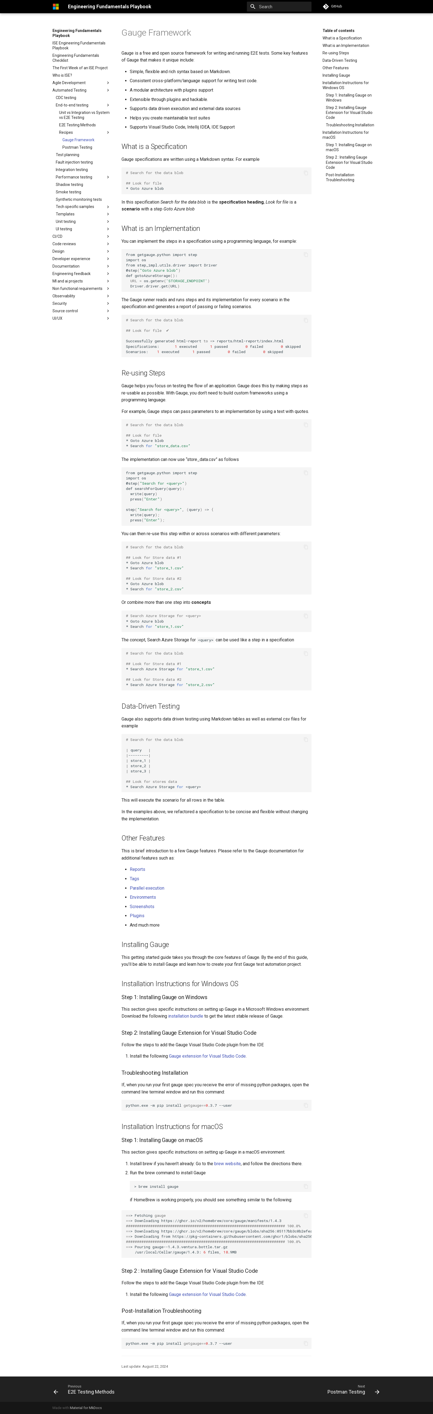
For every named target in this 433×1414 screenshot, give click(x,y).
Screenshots (142, 906)
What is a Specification (342, 38)
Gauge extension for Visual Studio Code (207, 1056)
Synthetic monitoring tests (79, 199)
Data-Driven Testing (340, 60)
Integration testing (72, 169)
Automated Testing (69, 90)
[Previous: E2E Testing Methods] (85, 1389)
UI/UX (57, 318)
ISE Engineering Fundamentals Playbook (78, 45)
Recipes (84, 132)
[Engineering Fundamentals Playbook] (55, 6)
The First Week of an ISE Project (80, 68)
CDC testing (66, 97)
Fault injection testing (74, 162)
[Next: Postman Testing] (352, 1389)
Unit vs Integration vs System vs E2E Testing (84, 115)
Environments (143, 897)
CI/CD (57, 236)
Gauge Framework (78, 140)
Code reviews (64, 244)
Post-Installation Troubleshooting (340, 177)
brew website (227, 1163)
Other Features (336, 68)
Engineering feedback (71, 273)
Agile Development (69, 83)
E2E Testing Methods (77, 125)
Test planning (67, 155)
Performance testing (74, 177)
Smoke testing (68, 192)
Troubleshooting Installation (350, 125)
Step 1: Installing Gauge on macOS (349, 147)
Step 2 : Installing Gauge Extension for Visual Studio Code (349, 162)
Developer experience (71, 259)
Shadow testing (69, 184)
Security (59, 303)
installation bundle (185, 1016)
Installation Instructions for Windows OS (346, 85)
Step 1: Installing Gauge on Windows (349, 97)
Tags (134, 878)
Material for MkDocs (86, 1408)
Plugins (137, 915)
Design (81, 251)
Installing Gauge (336, 75)
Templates (83, 214)
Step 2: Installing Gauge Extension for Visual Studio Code (349, 112)
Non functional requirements (81, 288)
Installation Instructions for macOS (346, 135)
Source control (65, 311)
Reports (137, 869)
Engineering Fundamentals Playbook (77, 33)
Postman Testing (77, 147)
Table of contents (339, 30)
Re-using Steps (336, 53)
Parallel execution (147, 888)
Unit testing (66, 221)
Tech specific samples (83, 206)
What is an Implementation (346, 45)
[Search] (279, 7)
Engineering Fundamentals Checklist (75, 58)
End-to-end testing (72, 105)
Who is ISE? (62, 75)
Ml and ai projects (67, 281)
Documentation (66, 266)
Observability (63, 296)
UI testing (64, 229)
